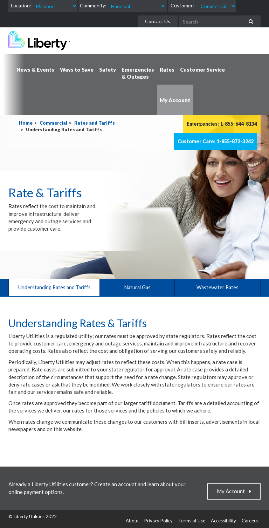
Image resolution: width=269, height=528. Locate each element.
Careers (250, 520)
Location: (21, 5)
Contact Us (157, 21)
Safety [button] (107, 69)
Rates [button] (167, 69)
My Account (232, 491)
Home (26, 123)
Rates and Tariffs (94, 123)
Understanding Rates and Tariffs (54, 287)
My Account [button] (175, 100)
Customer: (182, 5)
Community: (93, 5)
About (132, 520)
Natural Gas (137, 287)
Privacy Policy (158, 520)
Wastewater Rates (217, 287)
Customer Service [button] (202, 69)
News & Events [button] (35, 69)
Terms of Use (191, 520)
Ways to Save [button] (77, 69)
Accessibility (223, 520)
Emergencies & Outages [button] (138, 73)
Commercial (53, 123)
